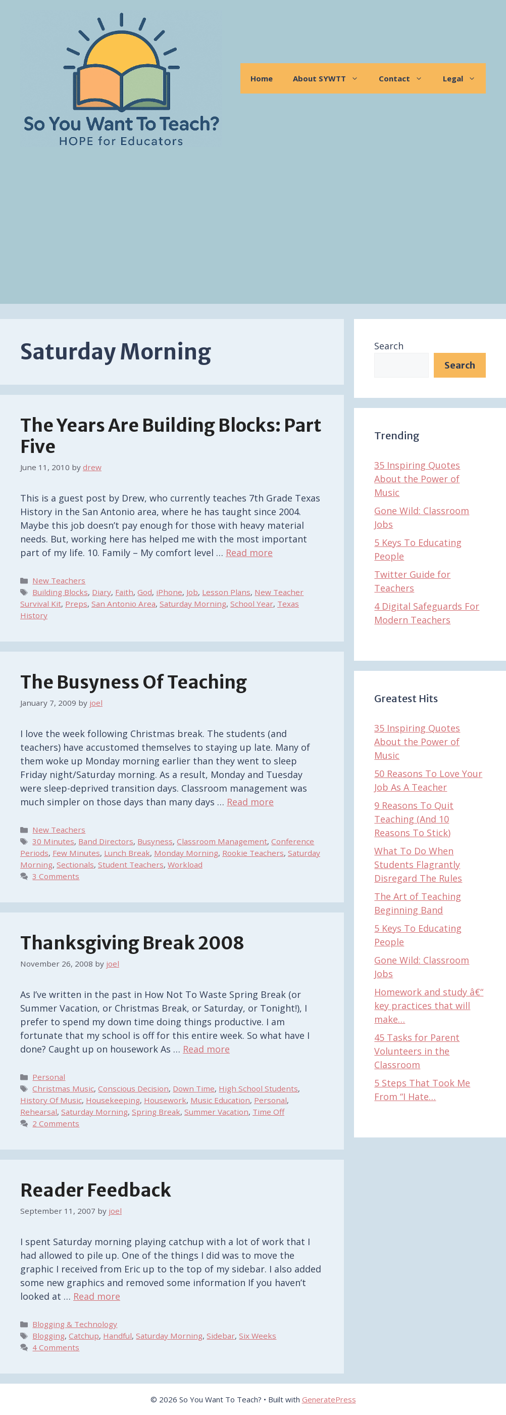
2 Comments (55, 1123)
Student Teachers (131, 864)
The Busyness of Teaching (133, 682)
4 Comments (55, 1347)
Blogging (48, 1336)
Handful (117, 1336)
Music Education (220, 1100)
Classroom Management (222, 841)
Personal (48, 1077)
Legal (464, 78)
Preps (76, 604)
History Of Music (51, 1100)
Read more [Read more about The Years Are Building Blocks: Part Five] (249, 552)
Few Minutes (76, 853)
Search (388, 346)
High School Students (258, 1088)
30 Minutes (53, 841)
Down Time (194, 1088)
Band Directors (105, 841)
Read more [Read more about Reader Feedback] (96, 1296)
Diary (101, 592)
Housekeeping (113, 1100)
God (144, 592)
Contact (406, 78)
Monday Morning (186, 853)
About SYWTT (331, 78)
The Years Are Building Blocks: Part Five (171, 436)
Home (261, 78)
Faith (124, 592)
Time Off (268, 1112)
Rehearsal (38, 1112)
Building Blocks (60, 592)
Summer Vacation (216, 1112)
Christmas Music (63, 1088)
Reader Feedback (95, 1190)
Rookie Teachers (253, 853)
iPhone (169, 592)
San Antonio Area (123, 604)
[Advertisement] (253, 233)
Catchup (84, 1336)
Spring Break (156, 1112)
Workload (185, 864)
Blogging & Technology (74, 1324)
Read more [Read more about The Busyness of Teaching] (250, 802)
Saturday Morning (193, 604)
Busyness (155, 841)
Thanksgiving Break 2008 (132, 943)
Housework (165, 1100)
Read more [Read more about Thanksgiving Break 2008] (206, 1049)
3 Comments (55, 876)
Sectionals (75, 864)
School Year (251, 604)
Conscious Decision (133, 1088)
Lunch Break (127, 853)
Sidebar (221, 1336)
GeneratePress (329, 1399)
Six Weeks (257, 1336)
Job (192, 592)
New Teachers (58, 580)
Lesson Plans (226, 592)
